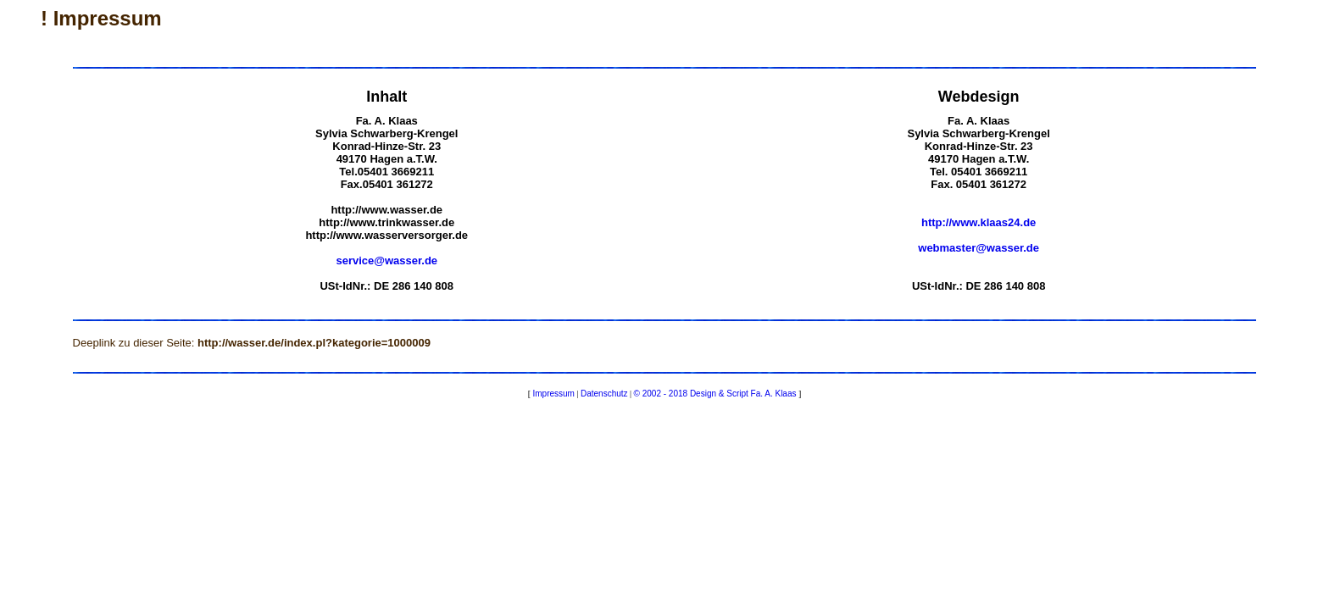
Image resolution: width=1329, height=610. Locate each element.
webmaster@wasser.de (978, 247)
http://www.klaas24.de (978, 222)
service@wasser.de (386, 260)
